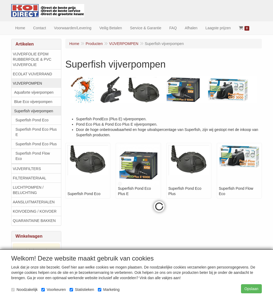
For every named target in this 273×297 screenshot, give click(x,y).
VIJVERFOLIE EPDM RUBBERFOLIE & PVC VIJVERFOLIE (32, 59)
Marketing (108, 289)
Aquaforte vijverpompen (34, 92)
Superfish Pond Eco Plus (36, 144)
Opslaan (251, 289)
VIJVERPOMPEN (27, 83)
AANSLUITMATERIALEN (34, 202)
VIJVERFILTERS (27, 169)
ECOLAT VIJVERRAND (32, 74)
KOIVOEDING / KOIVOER (35, 211)
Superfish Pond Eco (32, 120)
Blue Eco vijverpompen (33, 102)
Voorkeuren (53, 289)
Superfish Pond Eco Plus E (36, 132)
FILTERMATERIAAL (29, 178)
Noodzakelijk (24, 289)
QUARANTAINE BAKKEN (34, 220)
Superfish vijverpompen (33, 111)
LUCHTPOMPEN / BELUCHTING (28, 190)
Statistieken (82, 289)
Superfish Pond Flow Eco (32, 156)
